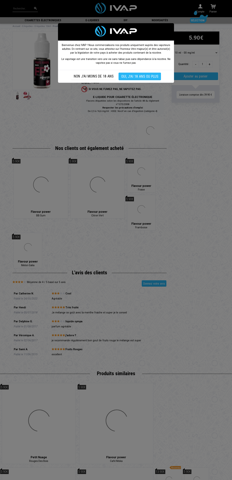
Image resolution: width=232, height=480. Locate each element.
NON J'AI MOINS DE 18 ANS (93, 76)
